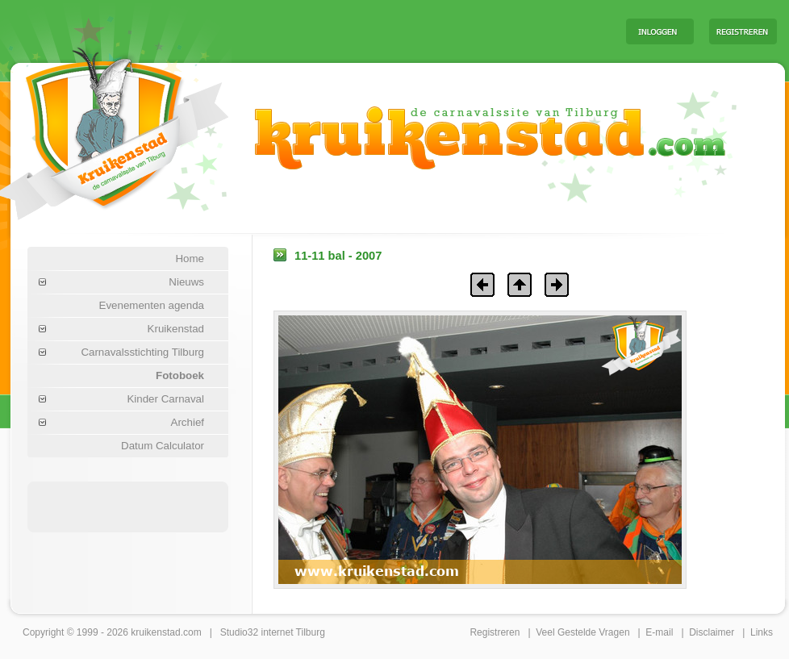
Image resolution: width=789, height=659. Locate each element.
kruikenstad (155, 632)
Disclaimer (711, 632)
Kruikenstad (176, 329)
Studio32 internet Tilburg (272, 632)
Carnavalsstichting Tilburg (142, 352)
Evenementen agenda (151, 305)
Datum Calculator (162, 446)
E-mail (659, 632)
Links (761, 632)
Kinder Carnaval (165, 399)
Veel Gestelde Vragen (582, 632)
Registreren (495, 632)
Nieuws (186, 282)
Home (189, 258)
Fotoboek (180, 375)
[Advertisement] (128, 506)
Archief (187, 422)
